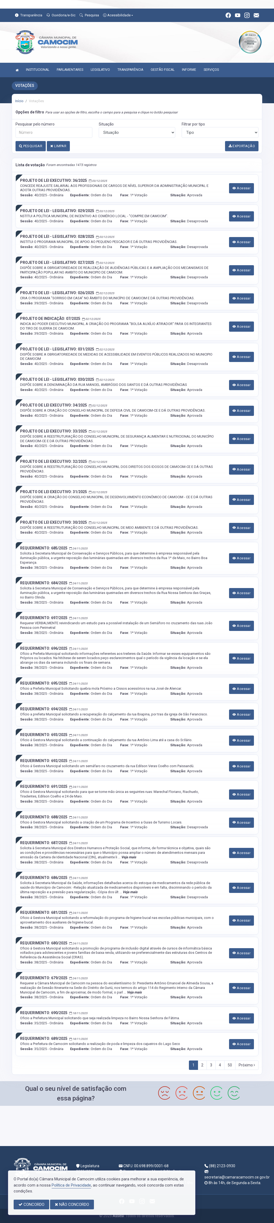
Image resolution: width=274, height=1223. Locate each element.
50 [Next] (230, 1065)
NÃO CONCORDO (72, 1204)
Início (19, 101)
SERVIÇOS (211, 70)
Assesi (118, 1216)
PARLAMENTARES (70, 70)
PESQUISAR (30, 146)
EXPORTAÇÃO (242, 146)
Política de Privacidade (71, 1185)
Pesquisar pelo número (35, 124)
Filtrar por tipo (193, 124)
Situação (106, 124)
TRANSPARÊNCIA (130, 70)
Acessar (242, 188)
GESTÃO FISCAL (162, 70)
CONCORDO (31, 1204)
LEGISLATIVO (100, 70)
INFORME (189, 70)
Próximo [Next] (247, 1065)
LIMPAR (58, 146)
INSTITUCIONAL (37, 70)
